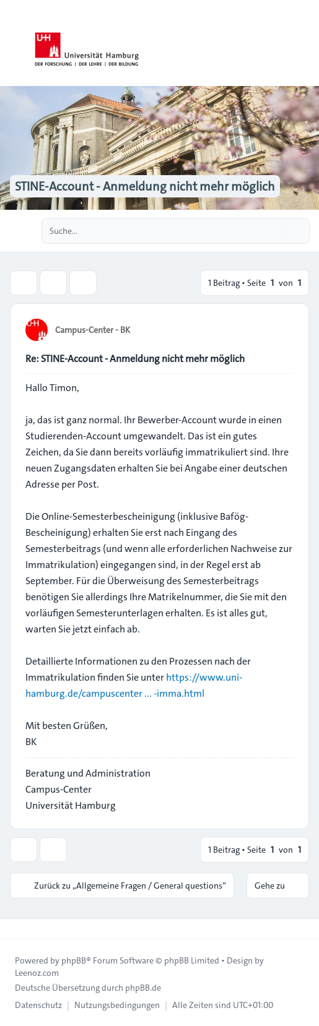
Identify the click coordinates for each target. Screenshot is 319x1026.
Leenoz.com (37, 973)
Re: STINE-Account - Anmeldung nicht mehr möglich (135, 358)
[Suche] (274, 230)
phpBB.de (143, 987)
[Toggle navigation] (304, 43)
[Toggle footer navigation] (15, 929)
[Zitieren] (283, 329)
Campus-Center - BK (92, 330)
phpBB (73, 960)
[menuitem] (38, 1005)
